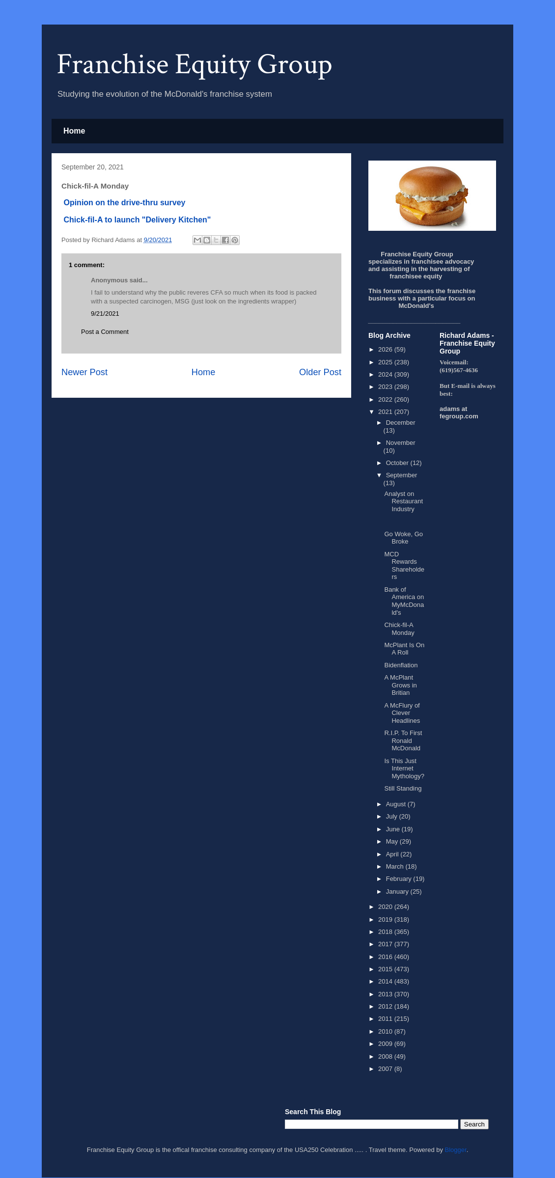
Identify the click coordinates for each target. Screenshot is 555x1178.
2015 (386, 969)
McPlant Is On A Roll (404, 649)
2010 (386, 1031)
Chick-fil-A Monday (399, 628)
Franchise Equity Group (194, 64)
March (396, 866)
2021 (386, 411)
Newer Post (84, 372)
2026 (386, 349)
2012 (386, 1006)
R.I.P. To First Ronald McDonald (403, 740)
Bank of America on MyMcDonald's (404, 601)
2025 (386, 362)
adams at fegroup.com (459, 412)
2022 (386, 399)
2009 (386, 1043)
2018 (386, 931)
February (400, 878)
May (393, 841)
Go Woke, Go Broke (403, 538)
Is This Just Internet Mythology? (404, 768)
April (393, 854)
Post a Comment (105, 331)
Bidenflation (400, 665)
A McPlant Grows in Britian (400, 685)
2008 (386, 1056)
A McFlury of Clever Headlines (402, 713)
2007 (386, 1068)
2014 (386, 981)
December (401, 422)
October (398, 462)
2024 (386, 374)
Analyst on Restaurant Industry (403, 501)
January (398, 891)
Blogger (456, 1149)
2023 (386, 386)
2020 (386, 906)
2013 (386, 994)
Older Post (320, 372)
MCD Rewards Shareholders (404, 565)
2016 (386, 956)
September (401, 475)
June (394, 829)
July (392, 816)
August (397, 804)
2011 (386, 1018)
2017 (386, 944)
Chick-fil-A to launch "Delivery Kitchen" (136, 220)
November (401, 442)
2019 (386, 919)
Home (74, 131)
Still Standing (402, 788)
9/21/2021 (105, 313)
